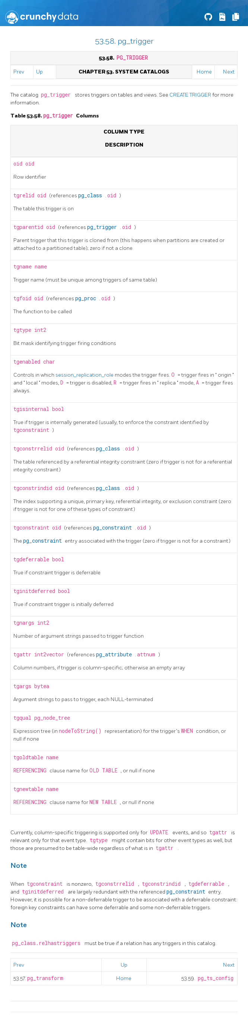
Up (39, 72)
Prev (18, 72)
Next (229, 72)
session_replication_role (85, 375)
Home (204, 72)
